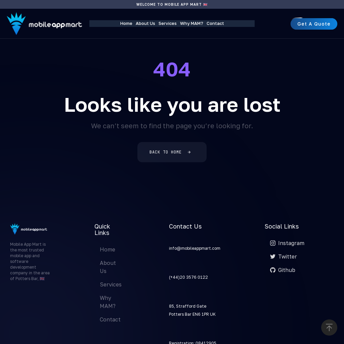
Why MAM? (191, 23)
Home (126, 23)
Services (168, 23)
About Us (145, 23)
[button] (329, 327)
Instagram (287, 243)
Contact (215, 23)
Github (282, 270)
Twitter (283, 256)
